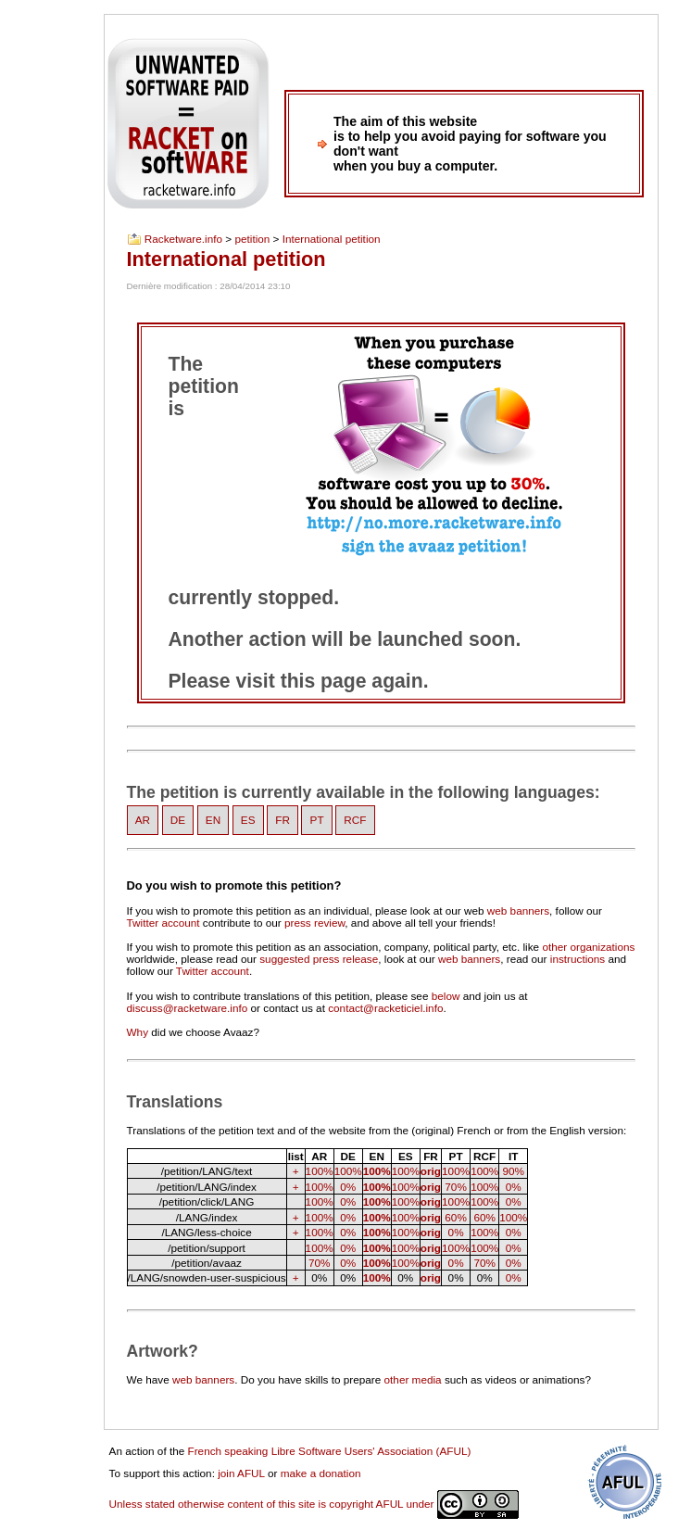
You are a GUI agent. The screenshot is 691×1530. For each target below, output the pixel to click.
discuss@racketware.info (187, 1008)
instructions (577, 959)
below (446, 996)
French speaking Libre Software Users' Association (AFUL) (329, 1451)
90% (513, 1171)
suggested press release (318, 959)
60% (456, 1217)
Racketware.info (183, 240)
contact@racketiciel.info (385, 1008)
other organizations (588, 947)
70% (456, 1187)
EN (213, 821)
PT (317, 821)
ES (248, 821)
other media (413, 1379)
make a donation (321, 1473)
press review (314, 923)
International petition (332, 240)
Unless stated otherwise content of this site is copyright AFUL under (314, 1504)
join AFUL (241, 1473)
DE (177, 821)
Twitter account (163, 923)
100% (319, 1171)
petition (252, 240)
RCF (355, 821)
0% (348, 1187)
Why (138, 1032)
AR (142, 821)
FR (282, 821)
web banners (518, 910)
